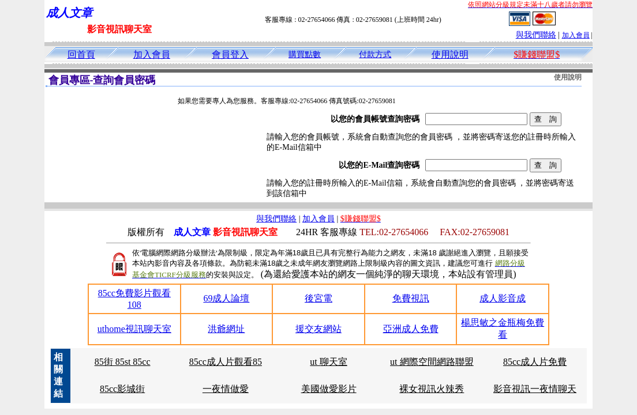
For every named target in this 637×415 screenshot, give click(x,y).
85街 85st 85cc (123, 362)
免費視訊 (410, 298)
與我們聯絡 (536, 35)
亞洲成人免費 (411, 329)
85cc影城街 (122, 389)
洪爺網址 (226, 329)
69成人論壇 (226, 298)
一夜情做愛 (226, 389)
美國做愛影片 (329, 389)
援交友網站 (318, 329)
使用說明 (450, 54)
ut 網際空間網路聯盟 (431, 362)
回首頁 (81, 54)
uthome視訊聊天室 (134, 329)
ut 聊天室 (328, 362)
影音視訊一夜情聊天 (534, 389)
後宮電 (318, 298)
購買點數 (304, 54)
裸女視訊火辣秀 (431, 389)
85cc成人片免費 (535, 362)
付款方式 (375, 54)
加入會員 (576, 35)
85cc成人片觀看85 (225, 362)
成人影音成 (502, 298)
